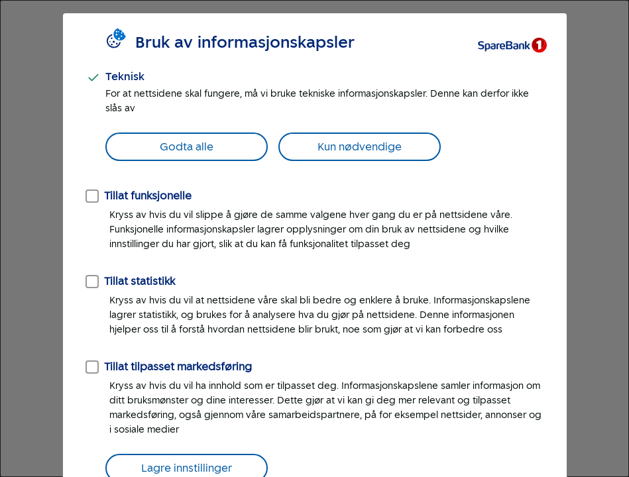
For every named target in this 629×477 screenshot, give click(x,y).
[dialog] (314, 238)
